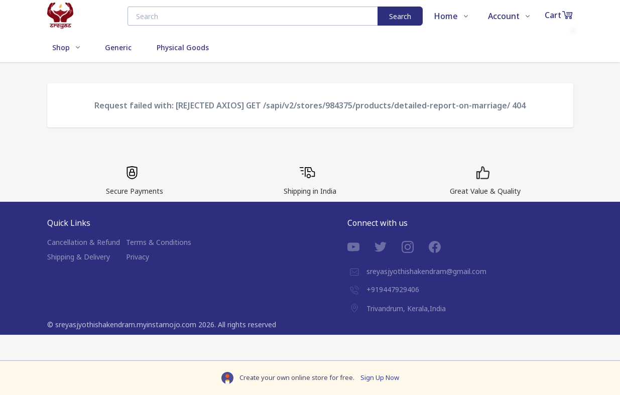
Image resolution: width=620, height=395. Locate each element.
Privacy (137, 256)
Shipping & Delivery (78, 256)
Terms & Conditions (158, 242)
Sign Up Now (379, 377)
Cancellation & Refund (83, 242)
